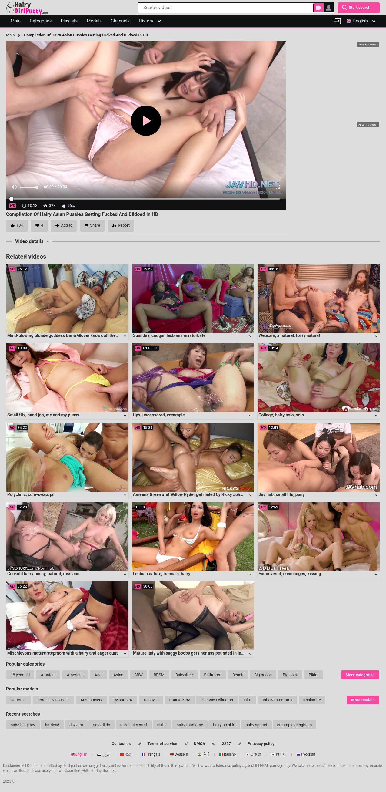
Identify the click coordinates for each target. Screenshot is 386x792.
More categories (360, 674)
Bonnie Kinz (179, 700)
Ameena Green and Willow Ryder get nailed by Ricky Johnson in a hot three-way (209, 494)
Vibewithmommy (277, 700)
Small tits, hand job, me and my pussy (43, 415)
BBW (138, 674)
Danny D (151, 700)
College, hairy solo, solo (281, 415)
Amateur (48, 674)
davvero (76, 725)
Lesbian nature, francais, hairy (162, 573)
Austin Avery (91, 700)
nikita (162, 725)
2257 (226, 743)
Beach (237, 674)
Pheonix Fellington (217, 700)
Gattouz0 (19, 700)
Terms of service (162, 743)
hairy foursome (190, 725)
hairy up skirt (224, 725)
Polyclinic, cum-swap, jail (31, 494)
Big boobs (263, 674)
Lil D (247, 700)
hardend (52, 725)
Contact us (121, 743)
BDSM (159, 674)
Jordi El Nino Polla (54, 700)
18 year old (20, 674)
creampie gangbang (294, 725)
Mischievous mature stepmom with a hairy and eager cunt (62, 653)
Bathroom (212, 674)
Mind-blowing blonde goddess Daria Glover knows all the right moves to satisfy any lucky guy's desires (105, 335)
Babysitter (184, 674)
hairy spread (256, 725)
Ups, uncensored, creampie (159, 415)
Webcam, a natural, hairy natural (289, 335)
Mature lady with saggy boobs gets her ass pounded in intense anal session (205, 653)
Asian (118, 674)
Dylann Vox (123, 700)
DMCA (199, 743)
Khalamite (312, 700)
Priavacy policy (261, 743)
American (75, 674)
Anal (98, 674)
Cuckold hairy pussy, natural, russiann (43, 573)
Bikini (313, 674)
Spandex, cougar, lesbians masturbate (169, 335)
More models (362, 700)
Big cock (290, 674)
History (150, 21)
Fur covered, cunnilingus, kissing (289, 573)
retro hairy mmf (133, 725)
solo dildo (101, 725)
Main (10, 35)
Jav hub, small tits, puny (281, 494)
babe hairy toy (23, 725)
